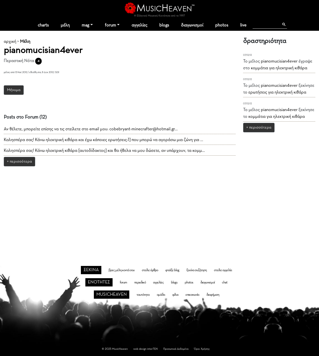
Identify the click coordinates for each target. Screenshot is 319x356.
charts (43, 25)
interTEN (152, 348)
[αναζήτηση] (266, 25)
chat (224, 282)
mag (85, 25)
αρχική (10, 41)
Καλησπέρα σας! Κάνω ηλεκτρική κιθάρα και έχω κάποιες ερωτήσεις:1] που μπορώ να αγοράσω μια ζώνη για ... (103, 140)
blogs (164, 25)
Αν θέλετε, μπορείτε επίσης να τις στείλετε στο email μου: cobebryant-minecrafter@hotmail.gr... (91, 129)
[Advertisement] (159, 207)
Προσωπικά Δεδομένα (175, 348)
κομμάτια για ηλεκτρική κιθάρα (279, 68)
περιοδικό (140, 282)
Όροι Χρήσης (202, 348)
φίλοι (175, 294)
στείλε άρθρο (150, 270)
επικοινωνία (192, 294)
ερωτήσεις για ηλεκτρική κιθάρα (277, 92)
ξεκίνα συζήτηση (196, 270)
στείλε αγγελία (223, 270)
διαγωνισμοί (192, 25)
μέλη (65, 25)
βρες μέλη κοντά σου (122, 270)
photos (221, 25)
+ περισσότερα (19, 162)
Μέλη (25, 41)
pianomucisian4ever (279, 61)
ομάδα (161, 294)
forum (110, 25)
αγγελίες (139, 25)
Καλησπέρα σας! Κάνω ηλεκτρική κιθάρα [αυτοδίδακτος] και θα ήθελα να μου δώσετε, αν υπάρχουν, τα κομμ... (104, 150)
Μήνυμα (13, 90)
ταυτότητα (143, 294)
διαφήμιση (212, 294)
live (243, 25)
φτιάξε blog (172, 270)
